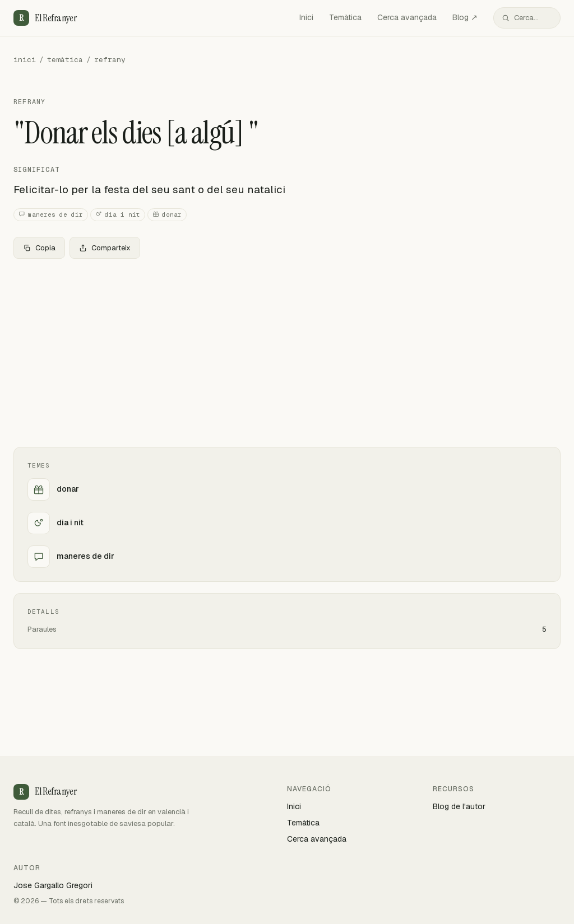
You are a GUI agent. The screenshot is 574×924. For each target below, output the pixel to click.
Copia (39, 248)
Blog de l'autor (459, 806)
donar (167, 215)
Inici (306, 17)
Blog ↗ (465, 17)
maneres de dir (50, 215)
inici (24, 59)
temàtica (65, 59)
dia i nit (117, 215)
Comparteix (105, 248)
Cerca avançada (407, 17)
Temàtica (345, 17)
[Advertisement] (287, 350)
